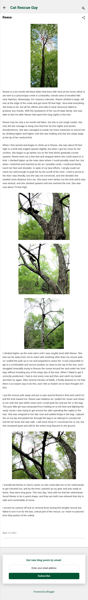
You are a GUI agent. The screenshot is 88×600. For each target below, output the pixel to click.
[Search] (83, 9)
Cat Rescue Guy (24, 7)
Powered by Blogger (44, 591)
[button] (83, 18)
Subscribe (44, 576)
